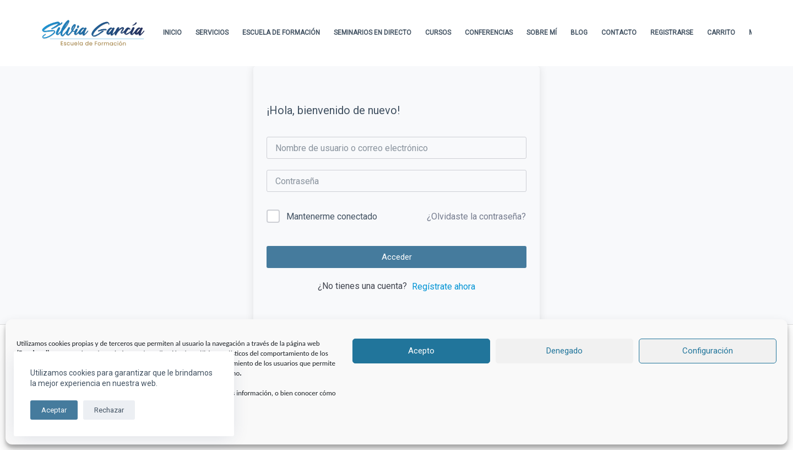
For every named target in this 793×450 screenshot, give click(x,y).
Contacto (619, 32)
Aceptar (54, 410)
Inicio (172, 32)
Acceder (397, 257)
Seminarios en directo (372, 32)
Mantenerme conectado (331, 216)
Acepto (421, 351)
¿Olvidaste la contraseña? (476, 216)
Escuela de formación (281, 32)
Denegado (564, 351)
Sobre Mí (541, 32)
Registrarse (671, 32)
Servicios (212, 32)
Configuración (707, 351)
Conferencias (489, 32)
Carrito (721, 32)
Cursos (438, 32)
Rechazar (109, 410)
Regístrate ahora (443, 286)
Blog (579, 32)
